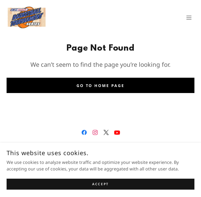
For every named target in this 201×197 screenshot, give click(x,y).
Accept (100, 184)
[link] (27, 17)
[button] (188, 17)
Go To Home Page (101, 85)
